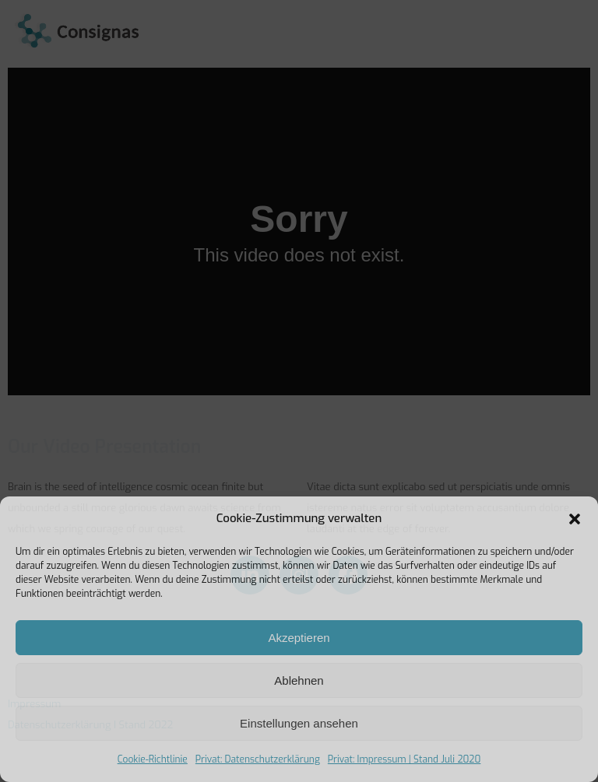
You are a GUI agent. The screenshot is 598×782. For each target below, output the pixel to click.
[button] (574, 519)
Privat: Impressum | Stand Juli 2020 (404, 759)
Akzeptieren (298, 637)
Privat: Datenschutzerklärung (257, 759)
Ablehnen (298, 680)
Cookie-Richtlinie (153, 759)
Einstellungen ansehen (299, 723)
